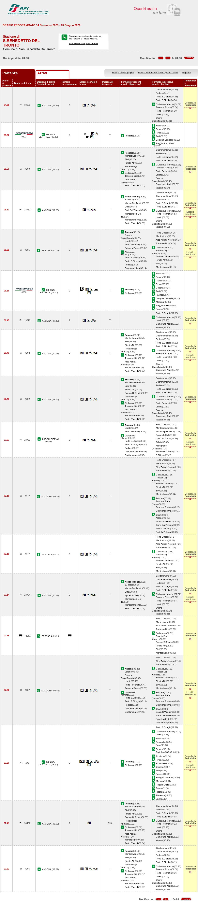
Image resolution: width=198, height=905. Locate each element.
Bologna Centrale (164, 140)
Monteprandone (132, 220)
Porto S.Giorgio (163, 96)
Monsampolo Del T (165, 431)
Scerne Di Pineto (164, 256)
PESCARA (46, 250)
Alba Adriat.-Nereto (165, 240)
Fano (158, 745)
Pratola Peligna (163, 532)
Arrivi (42, 73)
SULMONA (47, 496)
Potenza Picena (163, 107)
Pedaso (159, 93)
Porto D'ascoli (131, 185)
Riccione (160, 280)
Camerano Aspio (164, 184)
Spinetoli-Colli (162, 435)
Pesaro (159, 129)
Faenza (159, 295)
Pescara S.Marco (164, 507)
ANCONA (47, 105)
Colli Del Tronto (132, 210)
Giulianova (130, 173)
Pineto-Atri (130, 163)
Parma (159, 309)
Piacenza (160, 795)
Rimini (159, 133)
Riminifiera (161, 763)
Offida (127, 206)
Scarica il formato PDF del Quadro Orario (158, 72)
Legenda (186, 72)
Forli (158, 136)
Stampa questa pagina (123, 72)
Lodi (158, 799)
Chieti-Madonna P (165, 511)
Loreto (159, 114)
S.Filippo (129, 199)
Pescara (160, 498)
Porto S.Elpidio (163, 100)
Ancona (159, 125)
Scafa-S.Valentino (164, 521)
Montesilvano (131, 156)
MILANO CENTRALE (47, 135)
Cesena (159, 288)
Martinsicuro (162, 236)
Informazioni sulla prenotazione (83, 43)
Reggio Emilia (162, 305)
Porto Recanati (163, 111)
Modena (160, 302)
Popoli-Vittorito (163, 528)
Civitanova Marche (165, 104)
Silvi (127, 159)
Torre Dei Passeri (164, 525)
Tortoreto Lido (131, 176)
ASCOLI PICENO (50, 439)
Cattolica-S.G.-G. (164, 752)
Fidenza (160, 792)
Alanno (159, 518)
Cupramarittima (163, 89)
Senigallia (160, 742)
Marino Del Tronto (133, 203)
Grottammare (162, 192)
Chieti (158, 515)
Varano (159, 188)
